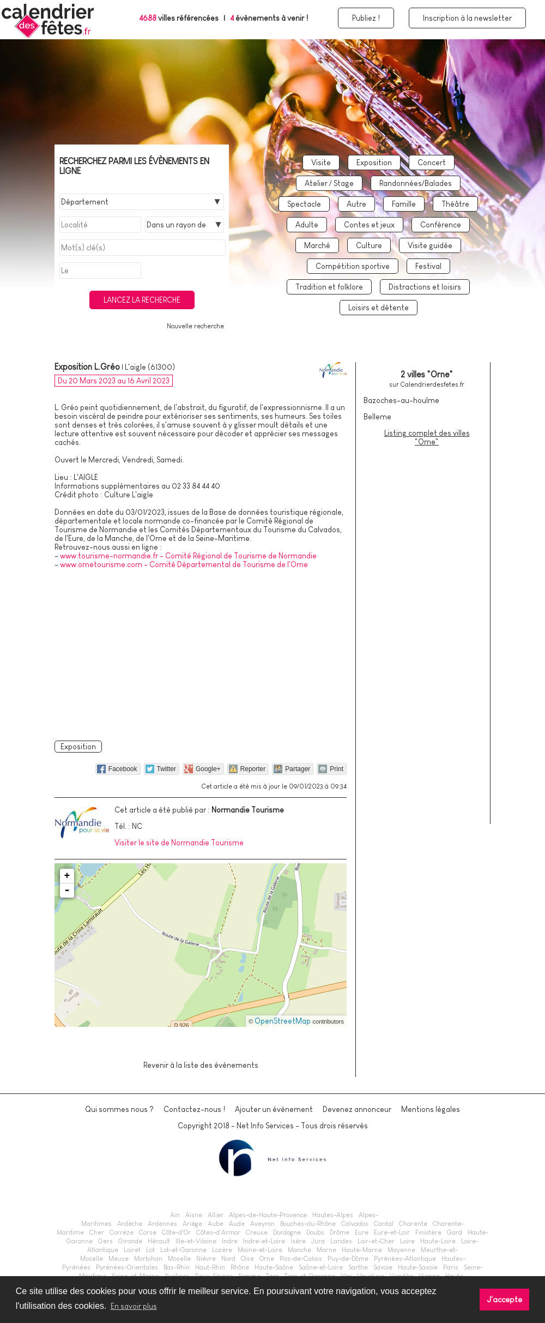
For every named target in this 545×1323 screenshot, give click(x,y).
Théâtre (455, 204)
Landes (341, 1241)
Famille (404, 204)
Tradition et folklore (329, 286)
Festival (428, 266)
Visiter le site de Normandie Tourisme (179, 842)
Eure (361, 1232)
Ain (175, 1215)
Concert (431, 162)
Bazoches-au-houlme (401, 400)
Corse (147, 1232)
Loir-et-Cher (376, 1241)
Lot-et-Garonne (183, 1250)
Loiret (132, 1250)
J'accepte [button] (504, 1299)
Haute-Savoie (418, 1267)
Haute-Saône (274, 1267)
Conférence (440, 224)
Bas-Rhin (177, 1267)
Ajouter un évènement (274, 1109)
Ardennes (162, 1224)
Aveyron (262, 1224)
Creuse (257, 1232)
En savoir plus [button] (134, 1306)
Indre (230, 1241)
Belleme (377, 416)
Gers (105, 1241)
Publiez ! (366, 18)
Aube (215, 1224)
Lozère (222, 1250)
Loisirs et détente (378, 307)
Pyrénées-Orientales (127, 1267)
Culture (369, 245)
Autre (356, 204)
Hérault (159, 1241)
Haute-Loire (438, 1241)
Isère (298, 1241)
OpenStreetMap (283, 1021)
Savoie (382, 1267)
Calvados (354, 1224)
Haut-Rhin (210, 1267)
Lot (150, 1250)
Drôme (339, 1232)
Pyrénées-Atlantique (405, 1258)
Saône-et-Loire (321, 1267)
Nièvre (206, 1258)
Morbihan (148, 1258)
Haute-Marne (362, 1250)
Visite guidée (430, 245)
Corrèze (122, 1232)
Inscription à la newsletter (467, 18)
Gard (454, 1232)
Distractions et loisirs (425, 286)
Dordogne (287, 1232)
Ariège (192, 1224)
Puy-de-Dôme (348, 1258)
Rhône (240, 1267)
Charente (413, 1224)
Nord (228, 1258)
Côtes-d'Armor (218, 1232)
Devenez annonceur (357, 1109)
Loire (407, 1241)
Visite (321, 162)
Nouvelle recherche (195, 326)
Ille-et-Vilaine (195, 1241)
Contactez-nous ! (194, 1109)
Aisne (193, 1215)
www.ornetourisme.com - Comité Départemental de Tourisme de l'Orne (184, 564)
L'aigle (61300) (150, 367)
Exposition (374, 162)
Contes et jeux (369, 224)
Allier (215, 1215)
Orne (266, 1258)
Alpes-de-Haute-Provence (268, 1215)
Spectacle (304, 204)
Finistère (428, 1232)
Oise (247, 1258)
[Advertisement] (201, 652)
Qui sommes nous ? (119, 1109)
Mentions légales (430, 1109)
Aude (237, 1224)
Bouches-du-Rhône (308, 1224)
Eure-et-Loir (392, 1232)
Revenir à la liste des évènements (200, 1065)
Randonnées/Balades (415, 183)
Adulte (306, 224)
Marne (326, 1250)
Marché (317, 245)
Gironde (130, 1241)
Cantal (383, 1224)
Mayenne (401, 1250)
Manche (299, 1250)
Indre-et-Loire (264, 1241)
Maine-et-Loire (260, 1250)
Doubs (315, 1232)
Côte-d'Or (176, 1232)
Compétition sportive (353, 266)
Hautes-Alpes (332, 1215)
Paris (450, 1267)
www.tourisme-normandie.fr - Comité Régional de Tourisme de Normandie (188, 555)
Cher (96, 1232)
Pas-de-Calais (301, 1258)
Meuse (118, 1258)
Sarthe (358, 1267)
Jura (318, 1241)
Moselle (179, 1258)
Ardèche (129, 1224)
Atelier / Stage (329, 183)
